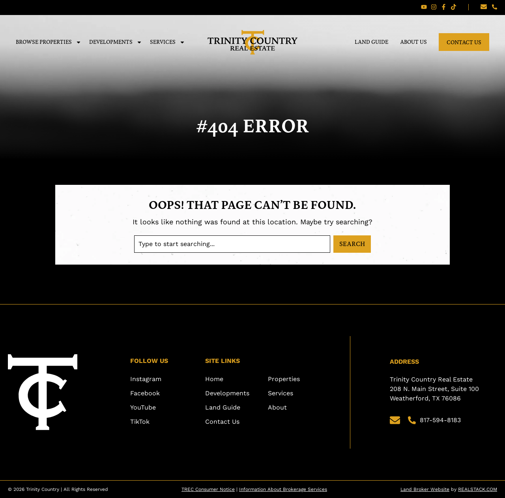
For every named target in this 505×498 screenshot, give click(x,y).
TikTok (140, 421)
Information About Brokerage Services (283, 489)
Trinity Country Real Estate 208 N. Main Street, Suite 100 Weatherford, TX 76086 (435, 389)
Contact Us (464, 42)
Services (167, 42)
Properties (284, 379)
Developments (115, 42)
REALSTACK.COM (477, 489)
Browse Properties (48, 42)
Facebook (145, 393)
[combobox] (232, 244)
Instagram (145, 379)
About (277, 407)
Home (214, 379)
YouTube (143, 407)
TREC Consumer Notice (208, 489)
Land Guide (371, 42)
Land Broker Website (424, 489)
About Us (413, 42)
